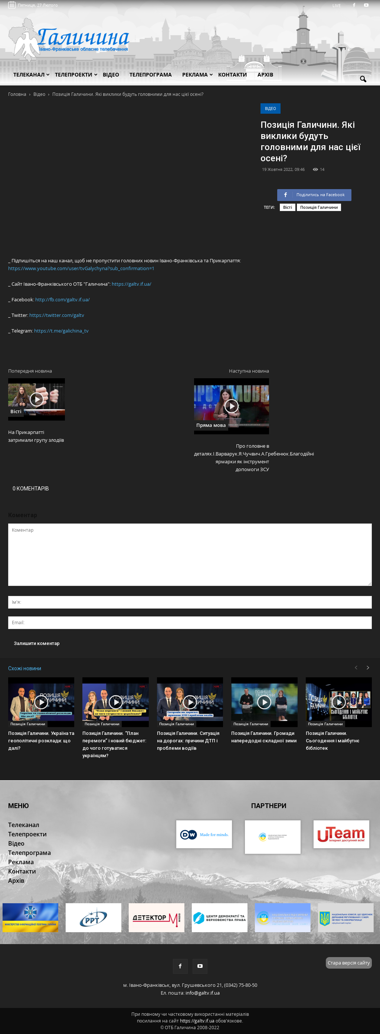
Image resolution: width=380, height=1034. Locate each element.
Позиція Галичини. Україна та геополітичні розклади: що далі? (41, 740)
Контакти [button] (232, 74)
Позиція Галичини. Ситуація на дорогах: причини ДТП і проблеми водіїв (188, 740)
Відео (270, 108)
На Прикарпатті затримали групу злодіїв (36, 436)
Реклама (197, 74)
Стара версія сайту (349, 962)
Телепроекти (76, 74)
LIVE (338, 5)
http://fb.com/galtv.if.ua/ (62, 299)
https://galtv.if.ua (197, 1021)
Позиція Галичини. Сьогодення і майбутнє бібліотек (333, 740)
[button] (363, 79)
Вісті (287, 207)
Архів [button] (265, 74)
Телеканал (31, 74)
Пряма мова (211, 425)
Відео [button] (111, 74)
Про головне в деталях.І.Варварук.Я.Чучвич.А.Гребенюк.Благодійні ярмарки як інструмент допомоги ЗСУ (231, 458)
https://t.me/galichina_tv (61, 330)
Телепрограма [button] (151, 74)
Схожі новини (24, 668)
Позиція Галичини (319, 207)
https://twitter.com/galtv (56, 315)
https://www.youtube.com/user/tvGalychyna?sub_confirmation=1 (81, 268)
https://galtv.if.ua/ (131, 284)
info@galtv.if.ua (203, 992)
